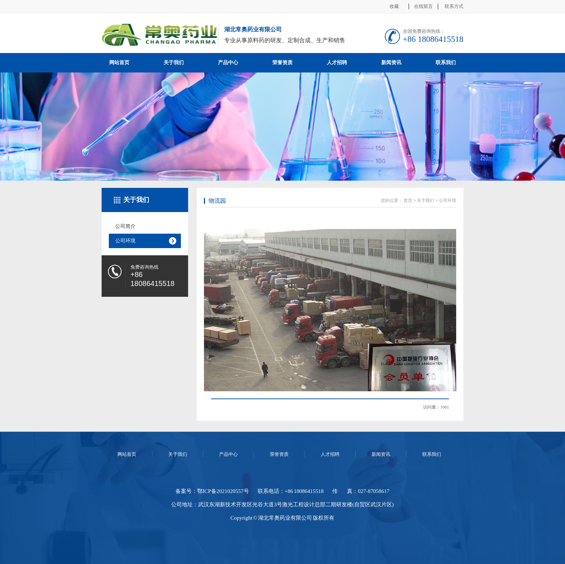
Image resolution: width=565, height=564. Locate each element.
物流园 (217, 201)
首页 (408, 200)
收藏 (394, 6)
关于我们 (174, 62)
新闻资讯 (391, 62)
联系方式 (454, 6)
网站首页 (119, 62)
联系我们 (446, 62)
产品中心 (228, 62)
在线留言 (423, 6)
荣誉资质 (282, 62)
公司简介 (125, 226)
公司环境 (125, 240)
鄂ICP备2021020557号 (223, 491)
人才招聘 (337, 62)
